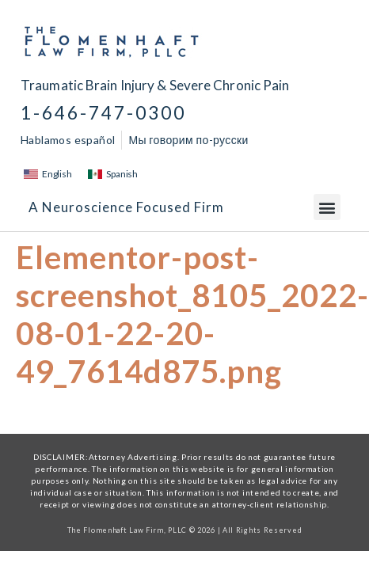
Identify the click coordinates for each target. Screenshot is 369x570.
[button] (327, 207)
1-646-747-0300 (103, 113)
